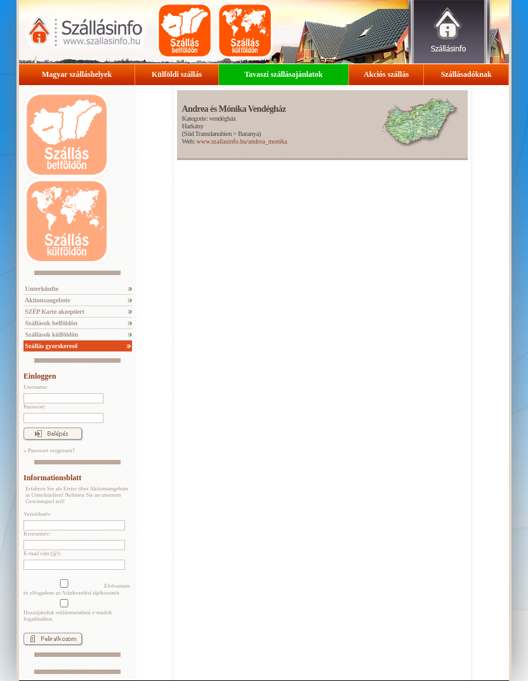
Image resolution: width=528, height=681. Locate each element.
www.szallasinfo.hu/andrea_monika (241, 141)
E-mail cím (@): (42, 553)
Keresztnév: (37, 533)
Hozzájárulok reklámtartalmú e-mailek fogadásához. (67, 610)
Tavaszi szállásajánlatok (283, 74)
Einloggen (39, 376)
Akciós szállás (386, 74)
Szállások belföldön (50, 323)
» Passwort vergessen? (49, 450)
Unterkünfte (40, 288)
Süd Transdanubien (208, 133)
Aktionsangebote (46, 300)
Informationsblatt (52, 477)
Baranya (248, 133)
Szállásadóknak (466, 74)
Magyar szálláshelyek (77, 74)
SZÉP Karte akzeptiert (53, 311)
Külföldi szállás (177, 74)
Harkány (192, 126)
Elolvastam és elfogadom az (76, 587)
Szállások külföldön (50, 334)
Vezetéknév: (37, 514)
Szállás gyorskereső (50, 345)
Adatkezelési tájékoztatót (90, 593)
